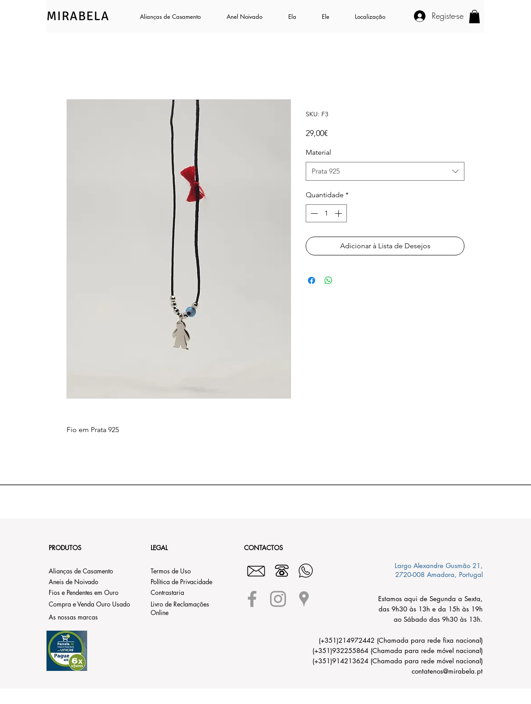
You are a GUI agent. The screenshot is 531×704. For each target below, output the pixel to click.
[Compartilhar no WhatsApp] (328, 280)
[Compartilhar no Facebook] (311, 280)
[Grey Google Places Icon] (304, 599)
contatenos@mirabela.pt (447, 671)
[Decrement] (313, 213)
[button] (298, 16)
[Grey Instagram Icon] (278, 599)
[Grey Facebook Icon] (252, 599)
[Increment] (339, 213)
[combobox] (385, 171)
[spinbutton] (326, 213)
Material (318, 152)
